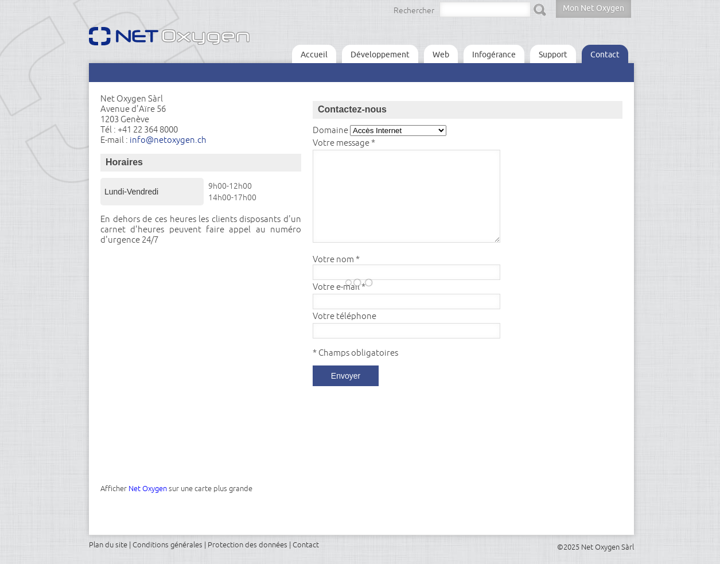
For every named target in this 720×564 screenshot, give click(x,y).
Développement (380, 54)
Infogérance (494, 54)
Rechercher (414, 10)
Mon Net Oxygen (593, 8)
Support (553, 54)
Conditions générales (168, 544)
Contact (605, 54)
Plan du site (108, 544)
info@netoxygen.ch (168, 140)
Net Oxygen (148, 488)
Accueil (314, 54)
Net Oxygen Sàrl (607, 547)
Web (441, 54)
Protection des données (247, 544)
